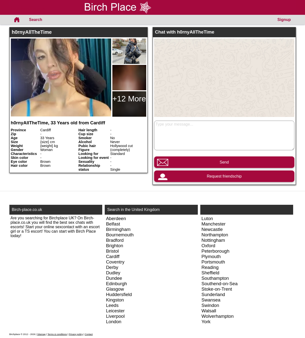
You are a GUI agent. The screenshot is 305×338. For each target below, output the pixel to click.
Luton (207, 218)
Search (35, 20)
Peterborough (215, 251)
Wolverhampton (218, 316)
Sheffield (210, 272)
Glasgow (115, 289)
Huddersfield (119, 294)
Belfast (113, 223)
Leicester (115, 310)
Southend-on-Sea (220, 283)
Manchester (213, 223)
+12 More (129, 98)
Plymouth (211, 256)
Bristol (112, 251)
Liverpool (115, 316)
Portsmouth (213, 261)
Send (224, 162)
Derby (112, 267)
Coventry (115, 261)
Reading (210, 267)
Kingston (115, 299)
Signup (284, 20)
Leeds (112, 305)
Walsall (209, 310)
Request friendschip (224, 176)
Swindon (210, 305)
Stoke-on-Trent (217, 289)
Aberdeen (116, 218)
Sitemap (41, 334)
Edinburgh (116, 283)
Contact (89, 334)
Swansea (211, 299)
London (113, 321)
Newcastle (212, 229)
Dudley (113, 272)
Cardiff (113, 256)
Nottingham (213, 240)
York (206, 321)
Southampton (215, 278)
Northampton (215, 234)
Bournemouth (120, 234)
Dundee (114, 278)
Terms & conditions (57, 334)
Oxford (208, 245)
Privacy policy (76, 334)
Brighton (114, 245)
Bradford (115, 240)
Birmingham (118, 229)
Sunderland (213, 294)
